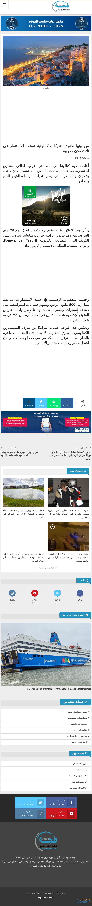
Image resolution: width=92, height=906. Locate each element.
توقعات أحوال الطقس (78, 724)
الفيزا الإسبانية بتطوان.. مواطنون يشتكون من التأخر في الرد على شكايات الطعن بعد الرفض (70, 455)
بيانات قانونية (82, 770)
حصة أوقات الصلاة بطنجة (78, 712)
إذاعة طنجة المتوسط (78, 742)
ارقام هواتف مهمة (81, 730)
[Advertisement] (46, 116)
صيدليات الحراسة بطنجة (78, 718)
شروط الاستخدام (80, 764)
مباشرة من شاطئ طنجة (78, 736)
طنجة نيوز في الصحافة (78, 776)
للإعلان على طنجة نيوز (78, 788)
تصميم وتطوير (48, 898)
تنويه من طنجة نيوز (79, 782)
